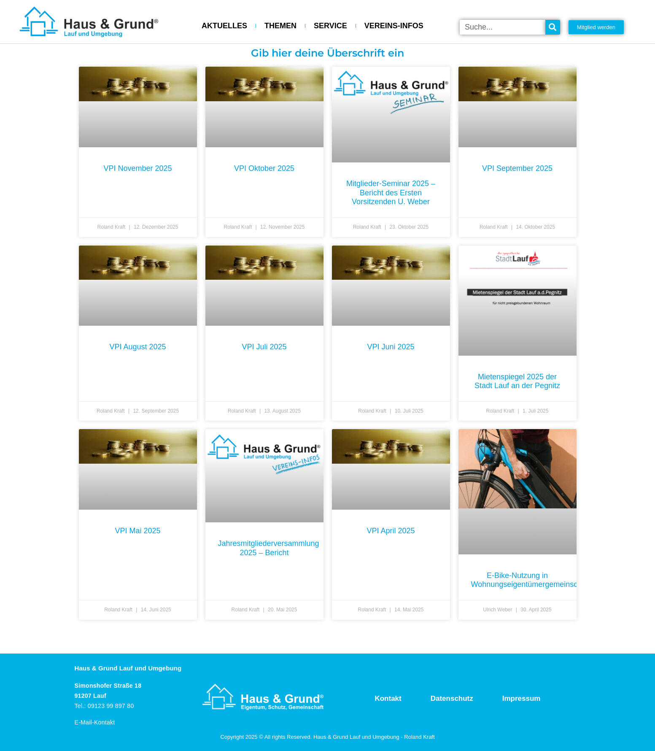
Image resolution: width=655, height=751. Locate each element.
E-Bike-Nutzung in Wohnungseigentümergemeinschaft (530, 580)
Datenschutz (452, 698)
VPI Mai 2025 (137, 531)
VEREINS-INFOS (393, 26)
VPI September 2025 (517, 168)
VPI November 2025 (137, 168)
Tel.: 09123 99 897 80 (104, 705)
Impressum (521, 698)
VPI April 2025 (391, 531)
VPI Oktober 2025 (264, 168)
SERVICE (330, 26)
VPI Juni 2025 (390, 347)
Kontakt (388, 698)
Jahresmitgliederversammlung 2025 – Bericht (268, 548)
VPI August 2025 (137, 347)
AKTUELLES (224, 26)
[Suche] (552, 27)
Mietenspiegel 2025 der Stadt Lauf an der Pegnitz (517, 381)
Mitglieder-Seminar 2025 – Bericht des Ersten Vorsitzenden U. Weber (390, 192)
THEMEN (280, 26)
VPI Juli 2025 (264, 347)
